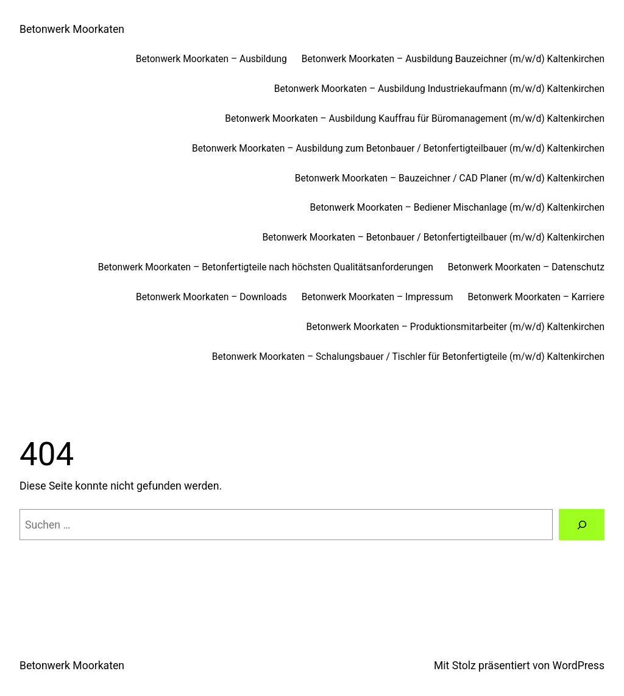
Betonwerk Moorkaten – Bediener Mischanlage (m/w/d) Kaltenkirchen (457, 207)
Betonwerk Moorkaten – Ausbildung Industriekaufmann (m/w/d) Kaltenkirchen (439, 88)
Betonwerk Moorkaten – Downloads (211, 297)
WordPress (578, 665)
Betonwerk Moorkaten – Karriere (535, 297)
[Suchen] (581, 524)
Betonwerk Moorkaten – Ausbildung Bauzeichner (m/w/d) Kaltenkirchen (453, 59)
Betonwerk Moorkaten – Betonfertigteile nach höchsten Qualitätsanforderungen (265, 267)
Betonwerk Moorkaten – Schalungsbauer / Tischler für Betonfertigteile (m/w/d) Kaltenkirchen (408, 356)
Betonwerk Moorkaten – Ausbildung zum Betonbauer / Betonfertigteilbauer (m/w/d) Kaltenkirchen (398, 148)
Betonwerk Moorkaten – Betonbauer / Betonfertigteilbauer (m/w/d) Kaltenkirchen (433, 237)
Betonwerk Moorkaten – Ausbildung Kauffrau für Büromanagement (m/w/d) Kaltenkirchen (414, 118)
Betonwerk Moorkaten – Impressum (377, 297)
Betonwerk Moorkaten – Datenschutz (526, 267)
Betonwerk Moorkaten (72, 29)
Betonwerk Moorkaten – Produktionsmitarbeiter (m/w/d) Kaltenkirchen (456, 327)
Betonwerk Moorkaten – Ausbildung (211, 59)
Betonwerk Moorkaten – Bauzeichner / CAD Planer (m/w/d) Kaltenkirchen (449, 178)
